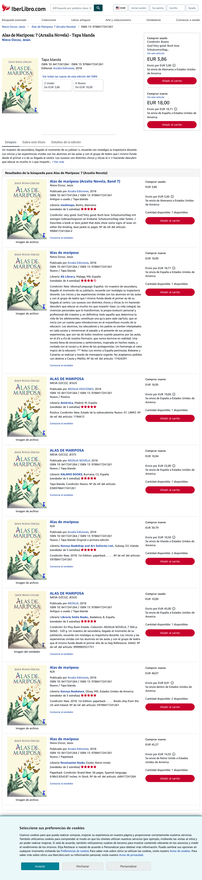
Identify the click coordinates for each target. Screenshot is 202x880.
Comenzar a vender (188, 20)
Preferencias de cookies (75, 851)
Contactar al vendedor (61, 237)
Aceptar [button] (40, 866)
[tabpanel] (71, 156)
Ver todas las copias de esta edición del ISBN (69, 76)
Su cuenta (158, 7)
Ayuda (192, 7)
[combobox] (72, 8)
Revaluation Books (73, 762)
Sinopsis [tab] (10, 142)
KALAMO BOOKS (71, 474)
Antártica (67, 402)
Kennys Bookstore (72, 691)
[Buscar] (98, 8)
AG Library (68, 276)
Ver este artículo (155, 53)
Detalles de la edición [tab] (66, 142)
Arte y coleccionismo (118, 20)
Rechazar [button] (82, 866)
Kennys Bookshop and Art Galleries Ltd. (87, 545)
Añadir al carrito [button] (172, 80)
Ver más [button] (59, 161)
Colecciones (49, 20)
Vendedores (153, 20)
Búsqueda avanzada (14, 20)
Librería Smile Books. (75, 617)
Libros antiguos (80, 20)
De (57, 85)
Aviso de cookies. (180, 851)
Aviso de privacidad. (131, 854)
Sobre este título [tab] (33, 142)
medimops (67, 205)
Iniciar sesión (138, 7)
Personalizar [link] (128, 866)
